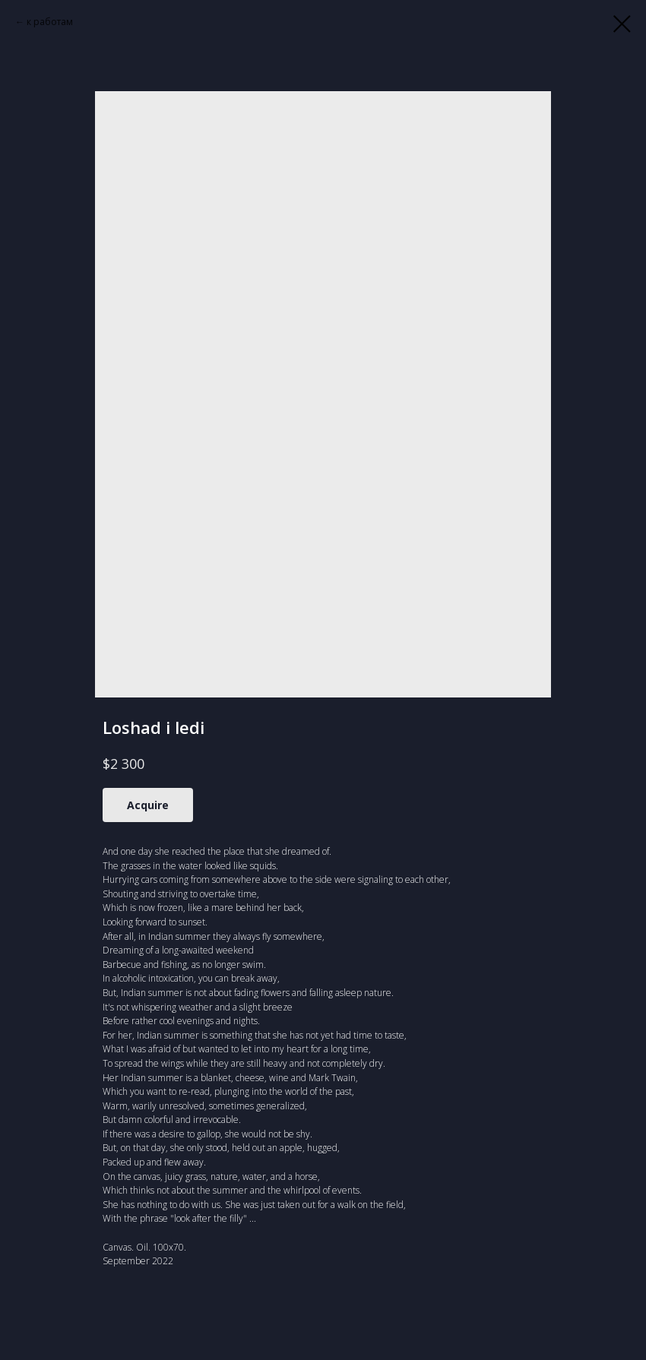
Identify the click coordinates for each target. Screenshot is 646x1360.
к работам (50, 21)
